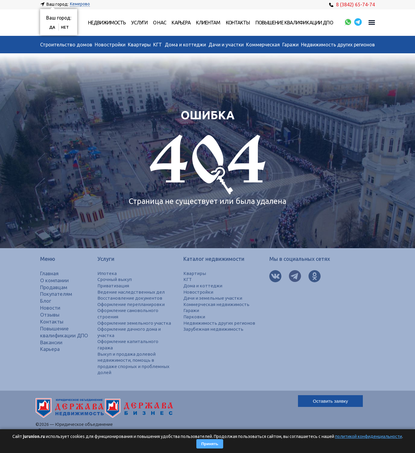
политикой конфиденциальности (368, 436)
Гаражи (290, 44)
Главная (49, 273)
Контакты (238, 22)
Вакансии (51, 349)
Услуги (139, 22)
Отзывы (50, 314)
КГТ (157, 44)
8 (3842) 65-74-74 (352, 4)
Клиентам (208, 22)
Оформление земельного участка (135, 322)
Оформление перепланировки (131, 304)
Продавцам (54, 287)
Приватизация (113, 285)
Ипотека (106, 273)
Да (52, 27)
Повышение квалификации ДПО (294, 22)
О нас (159, 22)
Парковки (194, 316)
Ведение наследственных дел (131, 292)
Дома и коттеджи (185, 44)
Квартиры (139, 44)
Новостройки (110, 44)
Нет (65, 27)
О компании (55, 280)
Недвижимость (107, 22)
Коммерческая (263, 44)
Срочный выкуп (115, 279)
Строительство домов (66, 44)
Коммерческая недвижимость (217, 304)
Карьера (181, 22)
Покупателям (57, 294)
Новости (51, 308)
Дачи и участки (226, 44)
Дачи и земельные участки (214, 298)
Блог (46, 301)
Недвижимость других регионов (338, 44)
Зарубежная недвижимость (214, 329)
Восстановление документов (130, 298)
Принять (209, 444)
